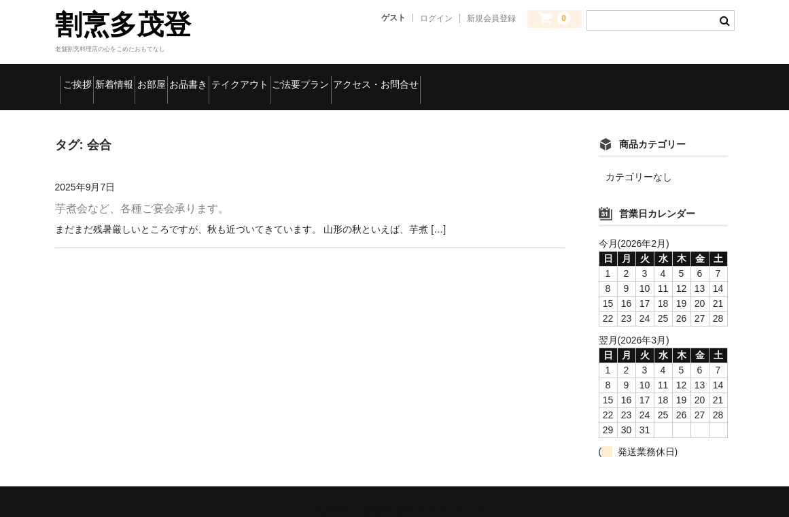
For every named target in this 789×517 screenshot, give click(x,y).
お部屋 (222, 78)
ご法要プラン (470, 78)
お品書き (289, 78)
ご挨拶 (86, 78)
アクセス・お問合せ (584, 78)
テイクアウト (374, 78)
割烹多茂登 (123, 24)
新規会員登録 (491, 18)
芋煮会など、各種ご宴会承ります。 (142, 191)
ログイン (436, 18)
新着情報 (154, 78)
